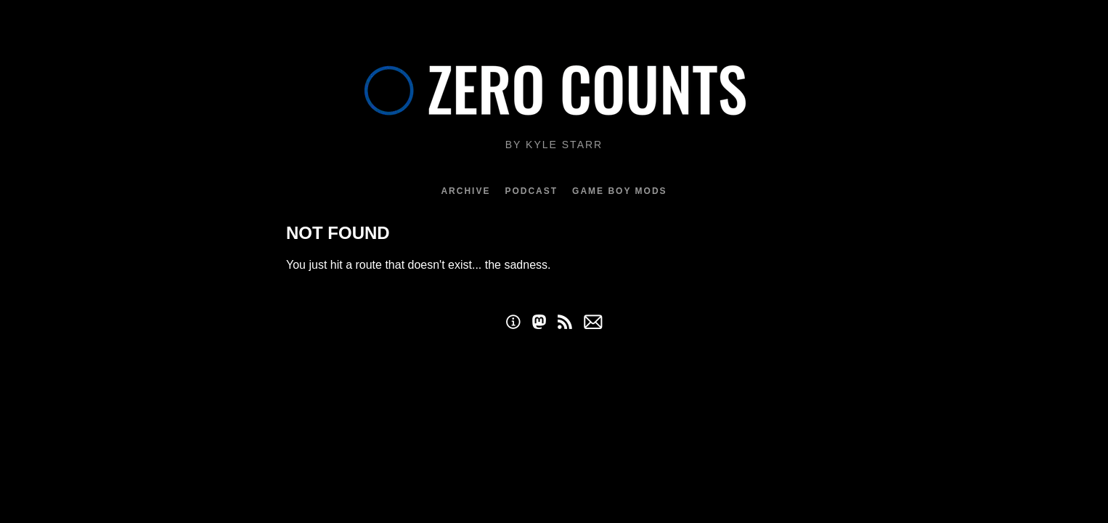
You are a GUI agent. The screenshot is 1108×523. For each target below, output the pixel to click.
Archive (465, 191)
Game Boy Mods (619, 191)
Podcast (531, 191)
